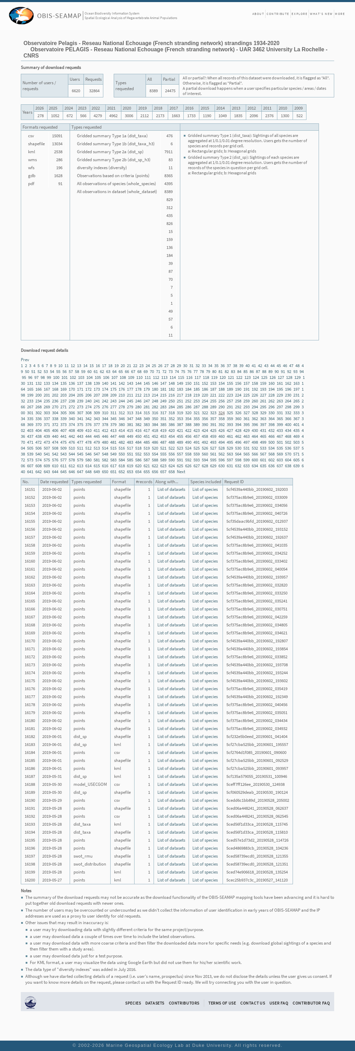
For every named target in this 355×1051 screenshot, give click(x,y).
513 (97, 448)
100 (56, 377)
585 (130, 460)
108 (123, 377)
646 (72, 472)
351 (163, 419)
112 (156, 377)
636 (271, 466)
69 (146, 371)
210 (122, 395)
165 (30, 389)
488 (171, 442)
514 (105, 448)
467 (280, 436)
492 (205, 442)
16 (98, 365)
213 (147, 395)
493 (213, 442)
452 (155, 436)
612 (72, 466)
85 (245, 371)
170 (72, 389)
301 (30, 413)
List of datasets (171, 489)
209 (113, 395)
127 (281, 377)
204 (72, 395)
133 (47, 383)
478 (88, 442)
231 (296, 395)
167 (47, 389)
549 (113, 454)
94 (302, 371)
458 (205, 436)
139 (97, 383)
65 (121, 371)
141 (113, 383)
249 (163, 401)
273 (80, 407)
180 (155, 389)
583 (113, 460)
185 (196, 389)
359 (230, 419)
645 (63, 472)
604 (288, 460)
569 (280, 454)
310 (105, 413)
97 (36, 377)
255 (213, 401)
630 (221, 466)
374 (72, 424)
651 (113, 472)
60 (89, 371)
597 (230, 460)
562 (221, 454)
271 (63, 407)
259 (246, 401)
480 (105, 442)
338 (55, 419)
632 (238, 466)
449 (130, 436)
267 (30, 407)
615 (97, 466)
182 (171, 389)
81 (220, 371)
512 (88, 448)
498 (255, 442)
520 (155, 448)
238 (72, 401)
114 (173, 377)
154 (221, 383)
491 (196, 442)
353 (180, 419)
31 (191, 365)
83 (233, 371)
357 (213, 419)
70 (152, 371)
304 (55, 413)
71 (158, 371)
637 (280, 466)
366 (288, 419)
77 (195, 371)
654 (138, 472)
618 (122, 466)
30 (185, 365)
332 (288, 413)
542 (55, 454)
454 (171, 436)
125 (264, 377)
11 (66, 365)
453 (163, 436)
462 (238, 436)
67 (133, 371)
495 (230, 442)
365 (280, 419)
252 (188, 401)
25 (154, 365)
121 (231, 377)
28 (173, 365)
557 (180, 454)
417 (147, 430)
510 (72, 448)
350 (155, 419)
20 (123, 365)
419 (163, 430)
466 (271, 436)
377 (97, 424)
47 (291, 365)
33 (204, 365)
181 (163, 389)
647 (80, 472)
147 (163, 383)
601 (263, 460)
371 (47, 424)
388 (188, 424)
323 (213, 413)
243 (113, 401)
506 (38, 448)
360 (238, 419)
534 (271, 448)
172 (88, 389)
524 (188, 448)
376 (88, 424)
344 (105, 419)
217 (180, 395)
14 (85, 365)
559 (196, 454)
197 (296, 389)
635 (263, 466)
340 (72, 419)
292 (238, 407)
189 (230, 389)
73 (170, 371)
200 (38, 395)
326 (238, 413)
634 (255, 466)
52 (39, 371)
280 (138, 407)
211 (130, 395)
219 (196, 395)
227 (263, 395)
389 (196, 424)
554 (155, 454)
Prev (25, 360)
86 (252, 371)
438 (38, 436)
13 (79, 365)
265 (296, 401)
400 (288, 424)
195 (280, 389)
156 (238, 383)
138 (88, 383)
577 (63, 460)
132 (38, 383)
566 (255, 454)
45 (279, 365)
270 (55, 407)
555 (163, 454)
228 (271, 395)
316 (155, 413)
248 (155, 401)
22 (135, 365)
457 (196, 436)
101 (64, 377)
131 (30, 383)
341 (80, 419)
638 (288, 466)
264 (288, 401)
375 (80, 424)
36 (222, 365)
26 (160, 365)
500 (271, 442)
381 (130, 424)
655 (147, 472)
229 (280, 395)
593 (196, 460)
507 (47, 448)
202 (55, 395)
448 (122, 436)
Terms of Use (222, 1003)
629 (213, 466)
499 (263, 442)
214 (155, 395)
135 (63, 383)
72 (164, 371)
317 (163, 413)
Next (181, 472)
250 (171, 401)
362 (255, 419)
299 (296, 407)
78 (202, 371)
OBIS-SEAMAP (59, 15)
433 (280, 430)
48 (297, 365)
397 (263, 424)
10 (60, 365)
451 (147, 436)
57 (71, 371)
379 (113, 424)
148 (171, 383)
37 (229, 365)
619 (130, 466)
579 (80, 460)
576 (55, 460)
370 (38, 424)
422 (188, 430)
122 (239, 377)
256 (221, 401)
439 (47, 436)
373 (63, 424)
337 (47, 419)
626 (188, 466)
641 (30, 472)
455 (180, 436)
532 (255, 448)
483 (130, 442)
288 (205, 407)
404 (38, 430)
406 (55, 430)
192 (255, 389)
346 (122, 419)
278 (122, 407)
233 (30, 401)
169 (63, 389)
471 (30, 442)
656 (155, 472)
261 (263, 401)
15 (91, 365)
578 (72, 460)
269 (47, 407)
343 (97, 419)
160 (271, 383)
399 (280, 424)
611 (63, 466)
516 (122, 448)
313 (130, 413)
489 (180, 442)
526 (205, 448)
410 (88, 430)
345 (113, 419)
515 (113, 448)
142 (122, 383)
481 (113, 442)
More (340, 14)
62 (102, 371)
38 (235, 365)
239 (80, 401)
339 (63, 419)
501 (280, 442)
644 (55, 472)
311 (113, 413)
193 (263, 389)
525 (196, 448)
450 (138, 436)
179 (147, 389)
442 (72, 436)
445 (97, 436)
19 (116, 365)
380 (122, 424)
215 (163, 395)
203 (63, 395)
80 (214, 371)
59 (83, 371)
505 (30, 448)
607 (30, 466)
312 (122, 413)
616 (105, 466)
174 (105, 389)
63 (108, 371)
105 (98, 377)
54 (52, 371)
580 (88, 460)
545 (80, 454)
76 (189, 371)
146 (155, 383)
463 (246, 436)
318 (171, 413)
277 (113, 407)
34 (210, 365)
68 (139, 371)
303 (47, 413)
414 (122, 430)
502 (288, 442)
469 (296, 436)
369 (30, 424)
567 (263, 454)
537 (296, 448)
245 (130, 401)
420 (171, 430)
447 (113, 436)
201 (47, 395)
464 (255, 436)
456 (188, 436)
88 (264, 371)
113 (164, 377)
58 (77, 371)
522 (171, 448)
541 (47, 454)
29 (179, 365)
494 (221, 442)
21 (129, 365)
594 (205, 460)
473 (47, 442)
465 (263, 436)
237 (63, 401)
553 (147, 454)
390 (205, 424)
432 (271, 430)
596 (221, 460)
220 (205, 395)
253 (196, 401)
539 (30, 454)
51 (33, 371)
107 (114, 377)
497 (246, 442)
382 (138, 424)
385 (163, 424)
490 (188, 442)
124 (256, 377)
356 (205, 419)
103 (81, 377)
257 (230, 401)
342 (88, 419)
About (258, 14)
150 (188, 383)
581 (97, 460)
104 (89, 377)
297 (280, 407)
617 (113, 466)
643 (47, 472)
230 (288, 395)
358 (221, 419)
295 (263, 407)
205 (80, 395)
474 (55, 442)
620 (138, 466)
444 (88, 436)
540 (38, 454)
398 (271, 424)
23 (141, 365)
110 (139, 377)
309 (97, 413)
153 (213, 383)
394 (238, 424)
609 (47, 466)
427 (230, 430)
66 (127, 371)
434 (288, 430)
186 (205, 389)
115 (181, 377)
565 (246, 454)
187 (213, 389)
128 (289, 377)
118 (206, 377)
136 (72, 383)
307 (80, 413)
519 (147, 448)
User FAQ (278, 1003)
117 (197, 377)
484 (138, 442)
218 (188, 395)
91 (283, 371)
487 (163, 442)
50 (27, 371)
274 (88, 407)
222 (221, 395)
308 (88, 413)
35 (216, 365)
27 (166, 365)
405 (47, 430)
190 (238, 389)
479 (97, 442)
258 (238, 401)
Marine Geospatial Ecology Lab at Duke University (168, 1045)
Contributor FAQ (311, 1003)
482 (122, 442)
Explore (300, 14)
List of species (205, 489)
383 (147, 424)
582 (105, 460)
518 (138, 448)
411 (97, 430)
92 (289, 371)
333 (296, 413)
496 (238, 442)
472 (38, 442)
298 (288, 407)
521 (163, 448)
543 (63, 454)
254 (205, 401)
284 (171, 407)
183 (180, 389)
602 (271, 460)
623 (163, 466)
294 (255, 407)
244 (122, 401)
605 (296, 460)
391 (213, 424)
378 (105, 424)
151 (196, 383)
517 (130, 448)
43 (266, 365)
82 (227, 371)
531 (246, 448)
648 (88, 472)
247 (147, 401)
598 (238, 460)
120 (222, 377)
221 (213, 395)
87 (258, 371)
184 (188, 389)
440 (55, 436)
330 (271, 413)
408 (72, 430)
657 (163, 472)
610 (55, 466)
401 (296, 424)
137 (80, 383)
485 (147, 442)
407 (63, 430)
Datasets (154, 1003)
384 (155, 424)
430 (255, 430)
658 (171, 472)
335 (30, 419)
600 (255, 460)
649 (97, 472)
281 (147, 407)
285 (180, 407)
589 (163, 460)
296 (271, 407)
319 (180, 413)
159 (263, 383)
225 (246, 395)
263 (280, 401)
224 (238, 395)
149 (180, 383)
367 (296, 419)
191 (246, 389)
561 (213, 454)
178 (138, 389)
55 (58, 371)
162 (288, 383)
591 (180, 460)
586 (138, 460)
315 (147, 413)
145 (147, 383)
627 (196, 466)
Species (133, 1003)
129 (297, 377)
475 (63, 442)
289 (213, 407)
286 (188, 407)
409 (80, 430)
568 (271, 454)
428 (238, 430)
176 (122, 389)
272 (72, 407)
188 (221, 389)
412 (105, 430)
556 (171, 454)
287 (196, 407)
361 (246, 419)
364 (271, 419)
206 (88, 395)
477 (80, 442)
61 (96, 371)
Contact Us (252, 1003)
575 (47, 460)
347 (130, 419)
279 (130, 407)
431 (263, 430)
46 (285, 365)
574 (38, 460)
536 (288, 448)
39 (241, 365)
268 (38, 407)
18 (110, 365)
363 (263, 419)
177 (130, 389)
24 (148, 365)
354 (188, 419)
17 (104, 365)
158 (255, 383)
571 (296, 454)
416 (138, 430)
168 (55, 389)
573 (30, 460)
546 (88, 454)
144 (138, 383)
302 (38, 413)
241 (97, 401)
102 (73, 377)
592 (188, 460)
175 (113, 389)
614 (88, 466)
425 (213, 430)
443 (80, 436)
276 (105, 407)
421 (180, 430)
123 (247, 377)
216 (171, 395)
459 (213, 436)
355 (196, 419)
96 (30, 377)
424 (205, 430)
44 (272, 365)
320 (188, 413)
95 (24, 377)
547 (97, 454)
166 (38, 389)
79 (208, 371)
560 (205, 454)
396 (255, 424)
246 (138, 401)
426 (221, 430)
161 (280, 383)
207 (97, 395)
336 (38, 419)
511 (80, 448)
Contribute (278, 14)
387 (180, 424)
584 (122, 460)
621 (147, 466)
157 (246, 383)
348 (138, 419)
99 (49, 377)
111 (148, 377)
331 (280, 413)
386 (171, 424)
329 (263, 413)
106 (106, 377)
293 (246, 407)
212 (138, 395)
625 (180, 466)
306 (72, 413)
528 (221, 448)
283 (163, 407)
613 (80, 466)
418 (155, 430)
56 (64, 371)
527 (213, 448)
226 (255, 395)
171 (80, 389)
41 (254, 365)
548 (105, 454)
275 (97, 407)
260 (255, 401)
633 (246, 466)
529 (230, 448)
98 (43, 377)
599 (246, 460)
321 (196, 413)
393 (230, 424)
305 (63, 413)
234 (38, 401)
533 (263, 448)
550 (122, 454)
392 (221, 424)
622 (155, 466)
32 (198, 365)
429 (246, 430)
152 (205, 383)
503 (296, 442)
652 (122, 472)
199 (30, 395)
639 (296, 466)
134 (55, 383)
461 (230, 436)
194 (271, 389)
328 (255, 413)
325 (230, 413)
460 (221, 436)
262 (271, 401)
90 (277, 371)
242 (105, 401)
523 (180, 448)
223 (230, 395)
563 (230, 454)
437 (30, 436)
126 (272, 377)
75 (183, 371)
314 (138, 413)
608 (38, 466)
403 (30, 430)
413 (113, 430)
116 (189, 377)
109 (131, 377)
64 (114, 371)
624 (171, 466)
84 (239, 371)
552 (138, 454)
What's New (321, 14)
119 (214, 377)
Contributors (184, 1003)
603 (280, 460)
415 (130, 430)
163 (296, 383)
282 (155, 407)
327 (246, 413)
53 (46, 371)
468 (288, 436)
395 (246, 424)
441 (63, 436)
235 (47, 401)
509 (63, 448)
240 (88, 401)
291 (230, 407)
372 (55, 424)
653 (130, 472)
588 (155, 460)
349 (147, 419)
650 (105, 472)
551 (130, 454)
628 (205, 466)
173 (97, 389)
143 (130, 383)
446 (105, 436)
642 (38, 472)
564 (238, 454)
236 (55, 401)
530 (238, 448)
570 (288, 454)
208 (105, 395)
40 (247, 365)
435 (296, 430)
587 (147, 460)
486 (155, 442)
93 (295, 371)
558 (188, 454)
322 (205, 413)
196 (288, 389)
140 (105, 383)
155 (230, 383)
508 (55, 448)
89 (270, 371)
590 (171, 460)
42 (260, 365)
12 (73, 365)
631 (230, 466)
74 (177, 371)
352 (171, 419)
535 (280, 448)
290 (221, 407)
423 (196, 430)
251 (180, 401)
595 (213, 460)
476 (72, 442)
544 (72, 454)
